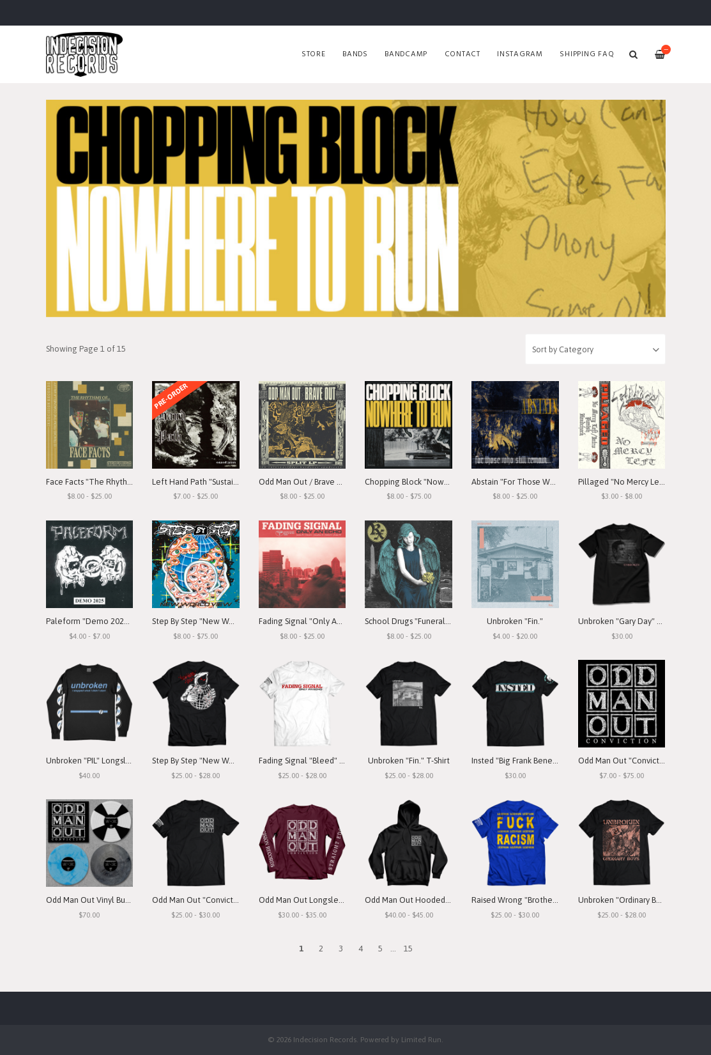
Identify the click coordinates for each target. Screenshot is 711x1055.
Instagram (520, 54)
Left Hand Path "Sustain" (196, 482)
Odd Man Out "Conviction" (626, 760)
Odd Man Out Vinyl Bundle (94, 900)
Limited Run (421, 1039)
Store (314, 54)
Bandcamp (406, 54)
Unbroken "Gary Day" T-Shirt (629, 621)
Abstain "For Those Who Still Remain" (540, 482)
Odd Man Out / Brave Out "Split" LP (322, 482)
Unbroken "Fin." (515, 621)
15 (408, 948)
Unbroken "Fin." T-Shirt (409, 760)
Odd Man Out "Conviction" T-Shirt (212, 900)
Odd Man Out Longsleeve (306, 900)
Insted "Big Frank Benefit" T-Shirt (530, 760)
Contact (462, 54)
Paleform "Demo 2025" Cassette (106, 621)
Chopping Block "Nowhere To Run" (429, 482)
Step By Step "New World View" (209, 621)
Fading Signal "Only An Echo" (311, 621)
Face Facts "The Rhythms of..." (101, 482)
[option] (356, 208)
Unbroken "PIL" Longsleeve (95, 760)
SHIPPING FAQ (587, 54)
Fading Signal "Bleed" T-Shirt (311, 760)
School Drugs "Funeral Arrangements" (434, 621)
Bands (355, 54)
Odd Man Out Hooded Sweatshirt (425, 900)
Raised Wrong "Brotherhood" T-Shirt (537, 900)
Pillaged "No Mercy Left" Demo (636, 482)
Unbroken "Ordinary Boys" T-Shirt (637, 900)
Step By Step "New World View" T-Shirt (222, 760)
